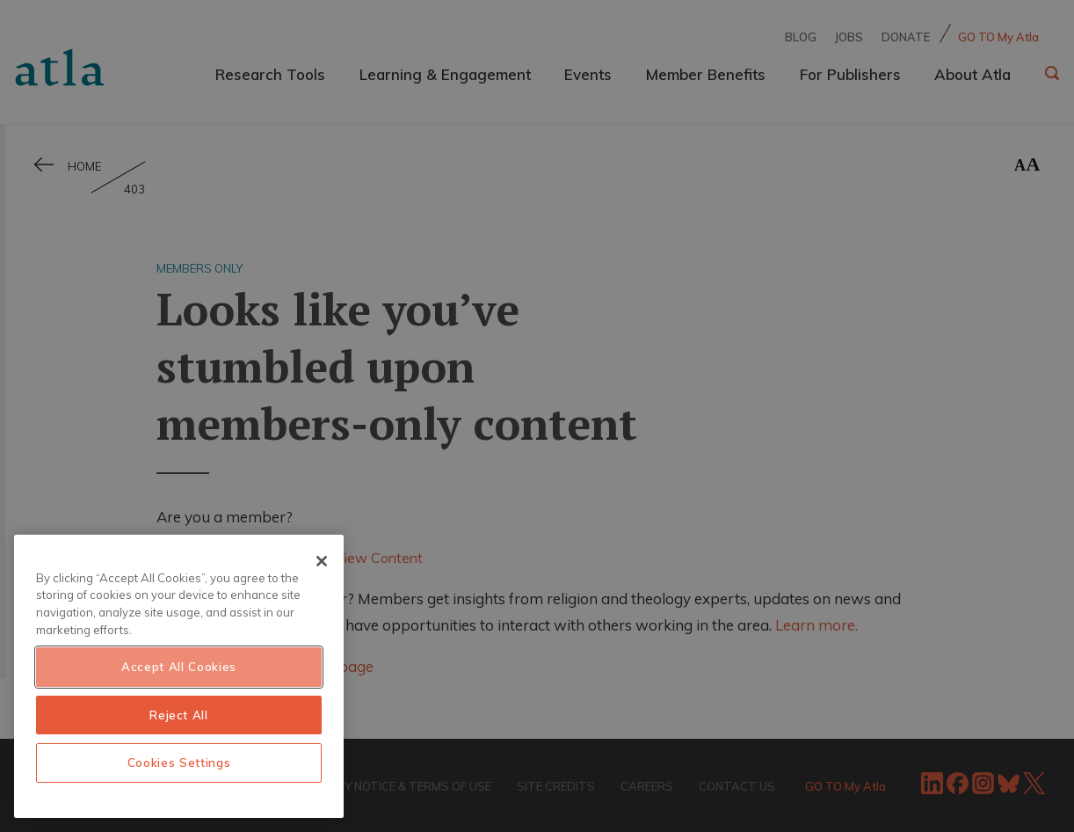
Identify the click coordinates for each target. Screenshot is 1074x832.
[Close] (321, 561)
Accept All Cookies (178, 667)
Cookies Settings (179, 762)
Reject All (178, 715)
